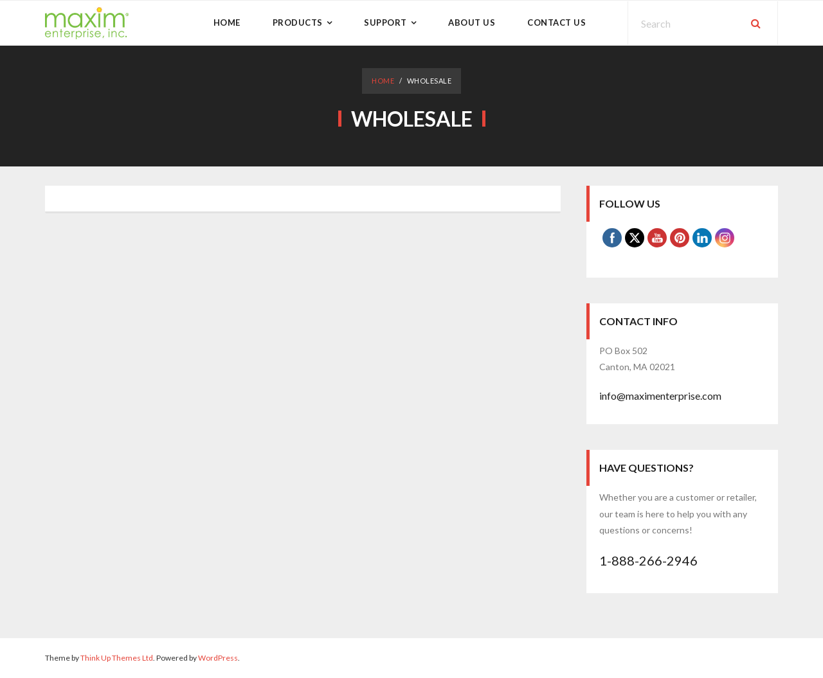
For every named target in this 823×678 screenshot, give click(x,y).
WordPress (218, 658)
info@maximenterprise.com (660, 395)
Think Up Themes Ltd (116, 658)
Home (383, 80)
